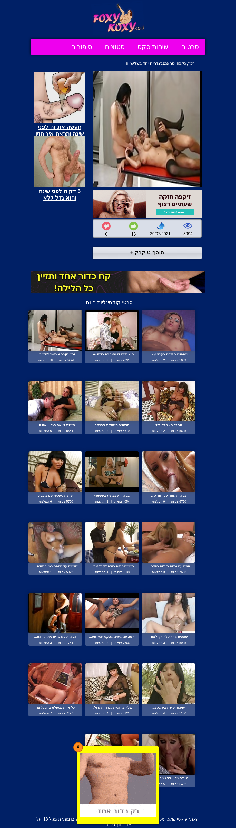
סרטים (190, 46)
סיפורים (81, 46)
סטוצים (115, 46)
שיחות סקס (152, 46)
